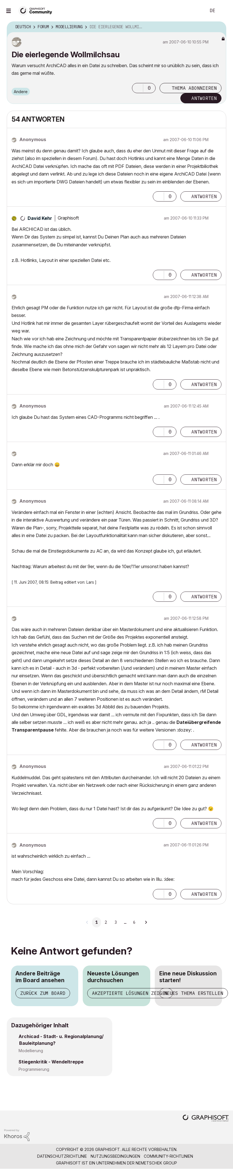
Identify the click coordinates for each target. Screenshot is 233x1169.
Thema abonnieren (194, 88)
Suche (195, 10)
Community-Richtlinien (168, 1156)
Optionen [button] (218, 27)
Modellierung (31, 1050)
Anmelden (224, 10)
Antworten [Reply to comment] (204, 196)
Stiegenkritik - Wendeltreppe (51, 1062)
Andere (21, 91)
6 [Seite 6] (134, 922)
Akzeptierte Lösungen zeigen (130, 993)
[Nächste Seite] (146, 922)
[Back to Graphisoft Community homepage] (37, 10)
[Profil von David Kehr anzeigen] (40, 218)
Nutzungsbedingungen (115, 1156)
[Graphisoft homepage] (206, 1118)
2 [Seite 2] (106, 922)
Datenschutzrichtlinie (62, 1156)
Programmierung (34, 1069)
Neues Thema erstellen (193, 993)
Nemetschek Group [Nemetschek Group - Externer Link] (156, 1163)
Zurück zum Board (42, 993)
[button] (137, 88)
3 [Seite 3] (116, 922)
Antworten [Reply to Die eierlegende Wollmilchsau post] (204, 98)
